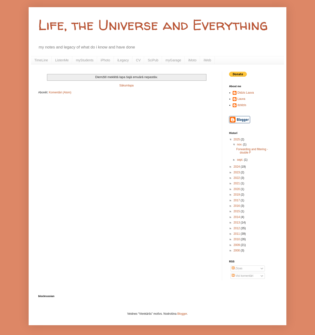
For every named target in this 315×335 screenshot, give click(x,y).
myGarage (173, 60)
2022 (237, 178)
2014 (237, 217)
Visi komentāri (242, 275)
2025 (237, 139)
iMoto (192, 60)
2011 (237, 233)
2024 (237, 166)
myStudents (85, 60)
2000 (237, 250)
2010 (237, 239)
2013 (237, 222)
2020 (237, 189)
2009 (237, 245)
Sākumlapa (126, 85)
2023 (237, 172)
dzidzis (241, 105)
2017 (237, 200)
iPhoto (105, 60)
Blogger (182, 313)
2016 (237, 205)
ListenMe (62, 60)
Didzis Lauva (245, 92)
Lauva (241, 99)
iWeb (207, 60)
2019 (237, 194)
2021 (237, 183)
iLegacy (123, 60)
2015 (237, 211)
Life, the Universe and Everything (153, 25)
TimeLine (41, 60)
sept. (240, 159)
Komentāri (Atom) (60, 92)
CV (138, 60)
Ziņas (237, 268)
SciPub (153, 60)
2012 (237, 228)
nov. (240, 144)
